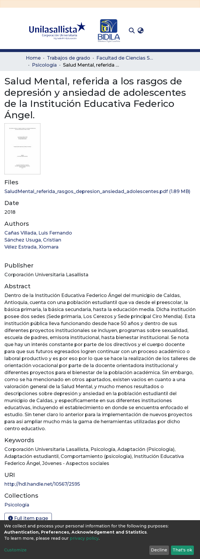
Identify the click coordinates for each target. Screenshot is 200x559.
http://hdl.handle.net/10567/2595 (42, 484)
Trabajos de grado (68, 58)
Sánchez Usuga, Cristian (32, 240)
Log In (154, 30)
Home (33, 58)
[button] (140, 30)
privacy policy (84, 538)
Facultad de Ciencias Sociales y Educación (125, 58)
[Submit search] (132, 30)
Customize (15, 550)
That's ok (182, 550)
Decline (159, 550)
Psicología (44, 65)
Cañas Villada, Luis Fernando (38, 233)
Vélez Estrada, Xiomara (31, 247)
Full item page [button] (28, 518)
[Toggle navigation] (170, 30)
